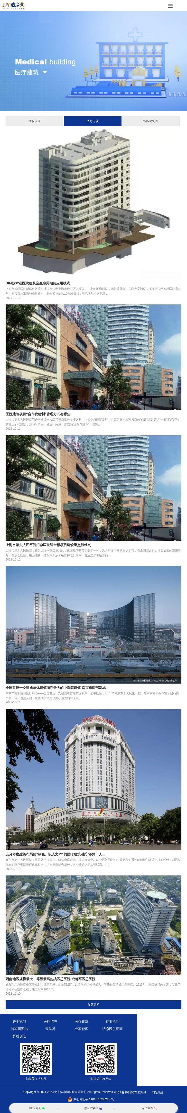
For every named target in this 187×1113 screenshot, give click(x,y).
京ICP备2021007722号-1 (130, 1092)
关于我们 (19, 1021)
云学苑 (50, 1029)
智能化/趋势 (151, 121)
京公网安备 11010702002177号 (94, 1099)
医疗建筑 (81, 1021)
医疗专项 (93, 121)
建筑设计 (34, 121)
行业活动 (112, 1021)
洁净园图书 (19, 1029)
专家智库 (81, 1029)
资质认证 (19, 1036)
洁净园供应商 (112, 1029)
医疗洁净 (50, 1021)
